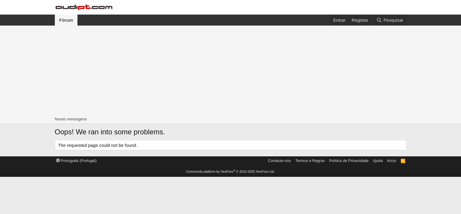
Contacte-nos (279, 160)
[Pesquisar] (389, 20)
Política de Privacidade (348, 160)
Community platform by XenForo (230, 171)
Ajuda (378, 160)
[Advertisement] (230, 70)
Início (391, 160)
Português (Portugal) (76, 160)
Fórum (66, 20)
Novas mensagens (71, 119)
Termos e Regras (310, 160)
